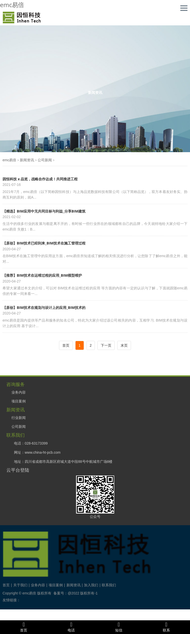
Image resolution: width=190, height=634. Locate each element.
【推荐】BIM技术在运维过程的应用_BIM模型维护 (42, 275)
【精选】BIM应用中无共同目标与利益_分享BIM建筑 (44, 211)
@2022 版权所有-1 (83, 593)
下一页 (106, 345)
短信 (119, 627)
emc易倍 (12, 5)
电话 (71, 627)
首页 (65, 345)
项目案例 (18, 401)
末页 (124, 345)
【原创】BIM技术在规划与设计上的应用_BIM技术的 (44, 307)
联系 (166, 627)
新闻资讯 (27, 160)
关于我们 (20, 585)
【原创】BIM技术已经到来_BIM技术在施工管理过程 (44, 243)
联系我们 (109, 585)
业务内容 (18, 392)
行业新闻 (18, 418)
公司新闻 (45, 160)
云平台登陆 (17, 470)
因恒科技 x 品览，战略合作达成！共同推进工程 (40, 179)
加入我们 (91, 585)
